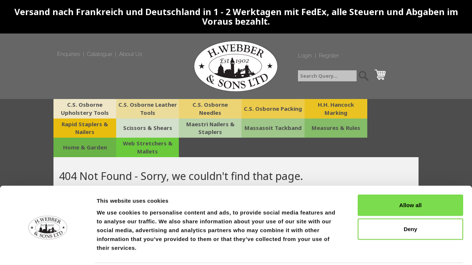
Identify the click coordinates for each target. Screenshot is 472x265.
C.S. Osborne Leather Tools (145, 108)
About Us (130, 54)
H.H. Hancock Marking (327, 108)
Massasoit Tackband (205, 128)
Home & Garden (327, 128)
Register (329, 55)
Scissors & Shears (83, 128)
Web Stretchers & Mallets (388, 127)
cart (382, 73)
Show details (387, 250)
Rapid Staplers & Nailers (388, 108)
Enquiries (68, 54)
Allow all (410, 178)
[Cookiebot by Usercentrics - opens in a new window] (47, 250)
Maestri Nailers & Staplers (145, 127)
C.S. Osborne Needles (205, 108)
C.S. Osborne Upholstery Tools (84, 108)
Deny (410, 202)
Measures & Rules (266, 128)
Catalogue (99, 54)
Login (305, 55)
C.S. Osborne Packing (266, 108)
